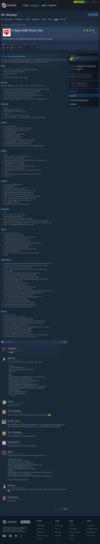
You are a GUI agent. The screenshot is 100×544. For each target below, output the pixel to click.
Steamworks (41, 532)
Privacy (71, 525)
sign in (87, 2)
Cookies (71, 535)
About (44, 5)
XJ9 (9, 86)
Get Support (91, 532)
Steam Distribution (43, 535)
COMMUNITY (35, 5)
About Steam (41, 525)
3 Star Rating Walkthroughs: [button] (79, 100)
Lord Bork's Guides (20, 25)
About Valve (59, 525)
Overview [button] (73, 96)
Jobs (56, 529)
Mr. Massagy (5, 25)
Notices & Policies (74, 532)
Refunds (71, 539)
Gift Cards (40, 539)
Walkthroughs (91, 66)
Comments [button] (73, 104)
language (94, 2)
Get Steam (90, 525)
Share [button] (31, 47)
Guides (12, 25)
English (79, 69)
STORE (25, 5)
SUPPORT (52, 5)
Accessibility (73, 529)
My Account (91, 535)
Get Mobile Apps (92, 529)
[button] (4, 44)
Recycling (58, 535)
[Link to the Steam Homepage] (11, 7)
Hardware (58, 532)
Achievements (81, 66)
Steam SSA (40, 529)
